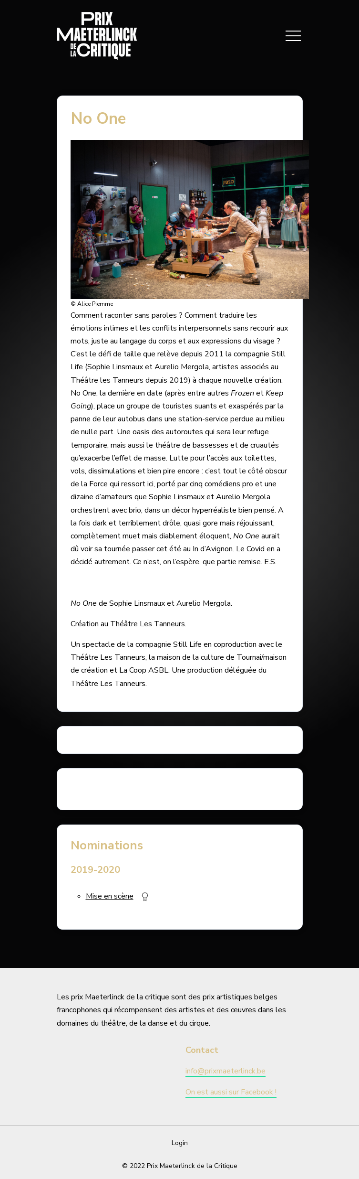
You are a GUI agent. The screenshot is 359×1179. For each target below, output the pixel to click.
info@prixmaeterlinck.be (225, 1071)
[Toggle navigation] (293, 35)
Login (180, 1142)
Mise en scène (109, 896)
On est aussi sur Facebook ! (231, 1092)
